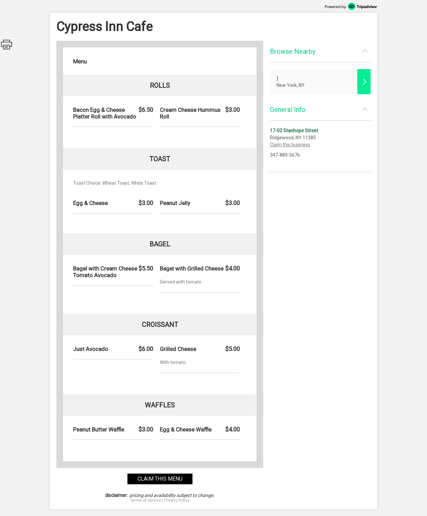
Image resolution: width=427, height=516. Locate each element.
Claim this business (290, 144)
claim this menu (159, 479)
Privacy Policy (176, 500)
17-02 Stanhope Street (294, 130)
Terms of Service (145, 500)
